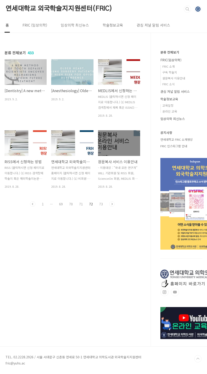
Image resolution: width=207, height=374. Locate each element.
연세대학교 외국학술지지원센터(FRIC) (58, 9)
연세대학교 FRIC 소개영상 (176, 139)
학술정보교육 (113, 25)
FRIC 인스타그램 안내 (173, 146)
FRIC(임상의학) (171, 60)
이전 (32, 204)
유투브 (175, 292)
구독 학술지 (169, 72)
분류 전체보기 (169, 52)
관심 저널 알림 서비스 (153, 25)
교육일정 (167, 105)
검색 (187, 9)
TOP (198, 358)
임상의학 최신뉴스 (75, 25)
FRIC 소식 (168, 84)
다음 (112, 204)
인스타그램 (164, 292)
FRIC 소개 (168, 66)
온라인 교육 (169, 111)
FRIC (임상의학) (35, 25)
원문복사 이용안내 (173, 78)
